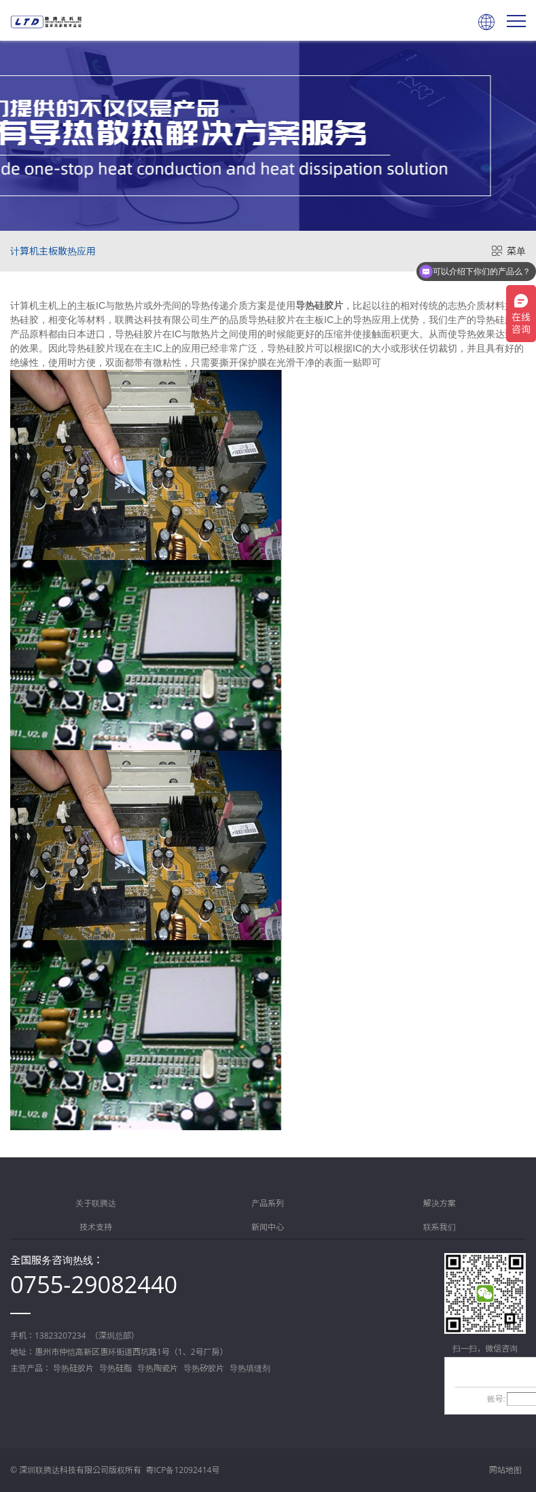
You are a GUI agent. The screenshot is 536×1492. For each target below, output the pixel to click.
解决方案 (439, 1203)
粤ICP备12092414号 (182, 1470)
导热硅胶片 (319, 305)
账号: (496, 1398)
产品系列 (267, 1203)
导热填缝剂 (250, 1368)
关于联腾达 (95, 1203)
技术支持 (95, 1227)
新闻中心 (267, 1227)
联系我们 (439, 1227)
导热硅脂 (115, 1368)
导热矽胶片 (203, 1368)
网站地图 (505, 1470)
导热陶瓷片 (157, 1368)
